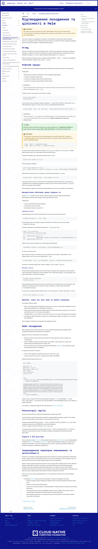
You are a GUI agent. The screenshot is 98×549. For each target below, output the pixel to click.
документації (44, 441)
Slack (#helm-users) (80, 520)
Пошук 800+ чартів (34, 525)
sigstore (31, 441)
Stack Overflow (78, 522)
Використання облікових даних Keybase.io (88, 19)
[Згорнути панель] (11, 511)
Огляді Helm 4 (30, 35)
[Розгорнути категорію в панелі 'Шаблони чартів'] (18, 71)
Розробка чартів (32, 522)
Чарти (31, 3)
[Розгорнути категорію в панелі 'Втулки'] (18, 74)
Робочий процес (84, 16)
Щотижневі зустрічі (56, 525)
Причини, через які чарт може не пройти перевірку (88, 22)
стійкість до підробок (57, 405)
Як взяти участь (55, 520)
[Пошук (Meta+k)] (90, 3)
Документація (11, 3)
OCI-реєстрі (38, 440)
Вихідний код (9, 518)
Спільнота (20, 3)
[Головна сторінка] (23, 14)
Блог (25, 3)
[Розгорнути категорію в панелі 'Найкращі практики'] (18, 69)
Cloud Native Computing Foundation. (57, 537)
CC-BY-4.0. (70, 539)
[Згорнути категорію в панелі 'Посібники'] (18, 25)
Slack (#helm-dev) (56, 518)
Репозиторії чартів (84, 27)
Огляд (82, 14)
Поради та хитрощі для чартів (37, 520)
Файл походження (84, 25)
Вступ (29, 518)
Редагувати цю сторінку (29, 501)
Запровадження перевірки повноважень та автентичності (87, 32)
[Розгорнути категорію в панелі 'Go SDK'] (18, 79)
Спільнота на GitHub (79, 518)
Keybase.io (28, 195)
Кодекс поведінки (11, 525)
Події (7, 522)
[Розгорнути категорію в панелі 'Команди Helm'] (18, 76)
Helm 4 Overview (54, 8)
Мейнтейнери (54, 522)
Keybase (32, 479)
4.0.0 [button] (61, 3)
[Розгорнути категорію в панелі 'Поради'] (18, 23)
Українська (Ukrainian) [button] (74, 3)
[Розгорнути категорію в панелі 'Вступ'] (18, 20)
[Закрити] (95, 8)
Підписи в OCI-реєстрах (86, 29)
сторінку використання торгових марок (73, 543)
